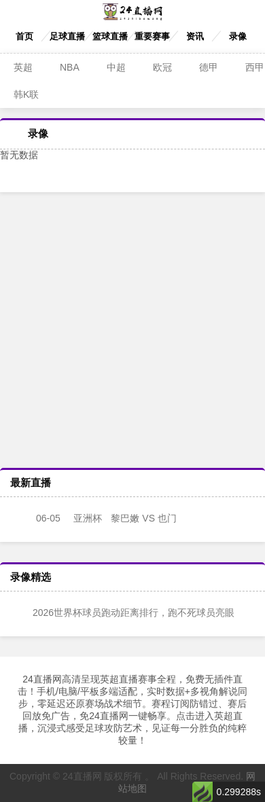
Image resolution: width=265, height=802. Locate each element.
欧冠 (162, 67)
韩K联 (26, 94)
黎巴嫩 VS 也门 (95, 518)
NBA (70, 67)
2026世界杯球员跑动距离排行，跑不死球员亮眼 (124, 612)
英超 (23, 67)
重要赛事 (152, 36)
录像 (238, 36)
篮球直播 (110, 36)
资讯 (195, 36)
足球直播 (67, 36)
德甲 (208, 67)
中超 (116, 67)
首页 (24, 36)
